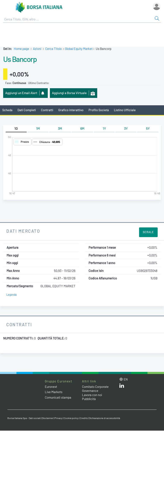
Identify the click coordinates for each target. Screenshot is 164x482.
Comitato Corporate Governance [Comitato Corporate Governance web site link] (95, 389)
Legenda (11, 294)
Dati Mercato (23, 231)
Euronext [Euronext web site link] (51, 387)
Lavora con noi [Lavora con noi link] (92, 395)
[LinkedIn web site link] (121, 387)
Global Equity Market (79, 49)
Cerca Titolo (53, 49)
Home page (21, 49)
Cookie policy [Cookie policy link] (71, 418)
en (126, 379)
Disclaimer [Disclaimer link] (47, 418)
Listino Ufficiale (125, 110)
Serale (148, 232)
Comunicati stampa (58, 397)
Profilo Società (99, 110)
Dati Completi (27, 110)
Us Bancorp (20, 59)
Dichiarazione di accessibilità (104, 418)
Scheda (7, 110)
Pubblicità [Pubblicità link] (89, 399)
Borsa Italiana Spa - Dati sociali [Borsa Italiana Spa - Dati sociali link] (24, 418)
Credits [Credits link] (84, 418)
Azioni (37, 49)
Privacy (59, 418)
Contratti (47, 110)
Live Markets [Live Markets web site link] (53, 392)
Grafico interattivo (70, 110)
